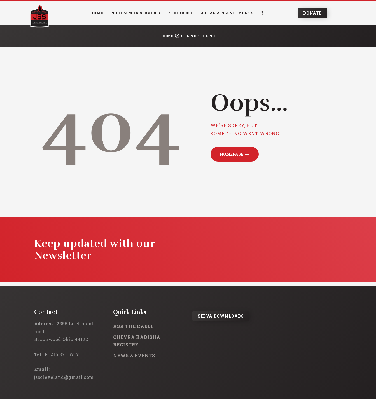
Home (167, 36)
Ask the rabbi (133, 326)
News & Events (134, 355)
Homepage (231, 154)
